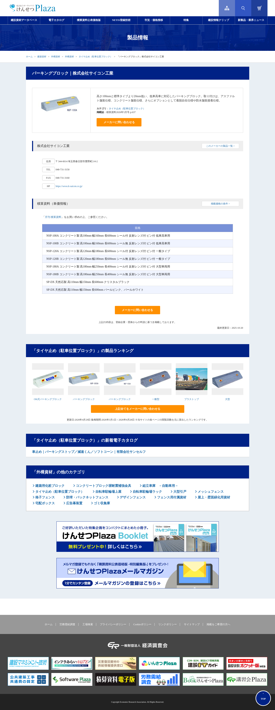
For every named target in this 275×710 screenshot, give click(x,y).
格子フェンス (45, 497)
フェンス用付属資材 (171, 497)
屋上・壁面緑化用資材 (213, 497)
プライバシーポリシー (113, 624)
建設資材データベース (24, 20)
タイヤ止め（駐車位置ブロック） (95, 56)
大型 (227, 399)
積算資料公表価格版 (89, 20)
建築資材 (41, 56)
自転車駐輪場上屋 (108, 491)
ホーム (29, 56)
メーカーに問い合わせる (119, 122)
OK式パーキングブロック (48, 399)
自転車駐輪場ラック (147, 491)
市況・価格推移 (154, 20)
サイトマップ (192, 624)
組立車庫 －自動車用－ (160, 485)
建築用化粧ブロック (50, 485)
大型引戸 (179, 491)
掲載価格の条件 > (220, 203)
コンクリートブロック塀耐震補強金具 (103, 485)
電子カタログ (56, 20)
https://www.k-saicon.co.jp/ (69, 186)
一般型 (155, 399)
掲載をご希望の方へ (218, 624)
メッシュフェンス (210, 491)
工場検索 (87, 624)
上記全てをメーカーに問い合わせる (137, 408)
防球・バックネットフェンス (86, 497)
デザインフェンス (132, 497)
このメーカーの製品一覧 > (220, 146)
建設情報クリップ (218, 20)
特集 (186, 20)
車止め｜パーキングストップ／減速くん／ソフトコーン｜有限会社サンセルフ (89, 451)
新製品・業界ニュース (251, 20)
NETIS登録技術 (121, 20)
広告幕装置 (73, 503)
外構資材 (55, 56)
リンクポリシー (167, 624)
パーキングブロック (84, 399)
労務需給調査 (67, 624)
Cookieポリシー (142, 624)
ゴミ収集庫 (101, 503)
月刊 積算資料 (53, 217)
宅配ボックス (45, 503)
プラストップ (191, 399)
